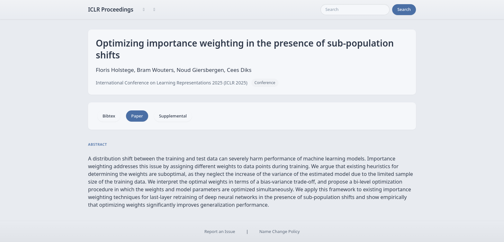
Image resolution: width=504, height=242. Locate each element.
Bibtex (109, 116)
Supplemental (173, 116)
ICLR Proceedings (110, 9)
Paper (137, 116)
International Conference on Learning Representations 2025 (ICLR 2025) (172, 83)
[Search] (355, 9)
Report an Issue (219, 231)
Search (404, 9)
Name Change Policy (279, 231)
